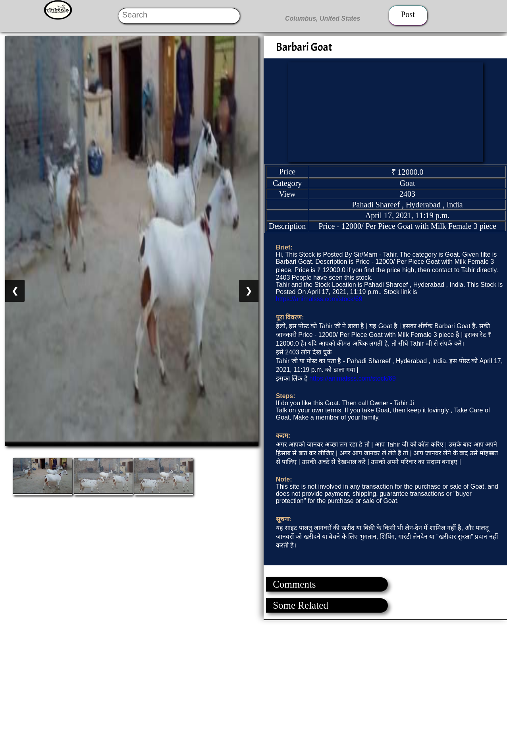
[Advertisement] (238, 675)
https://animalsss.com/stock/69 (319, 299)
